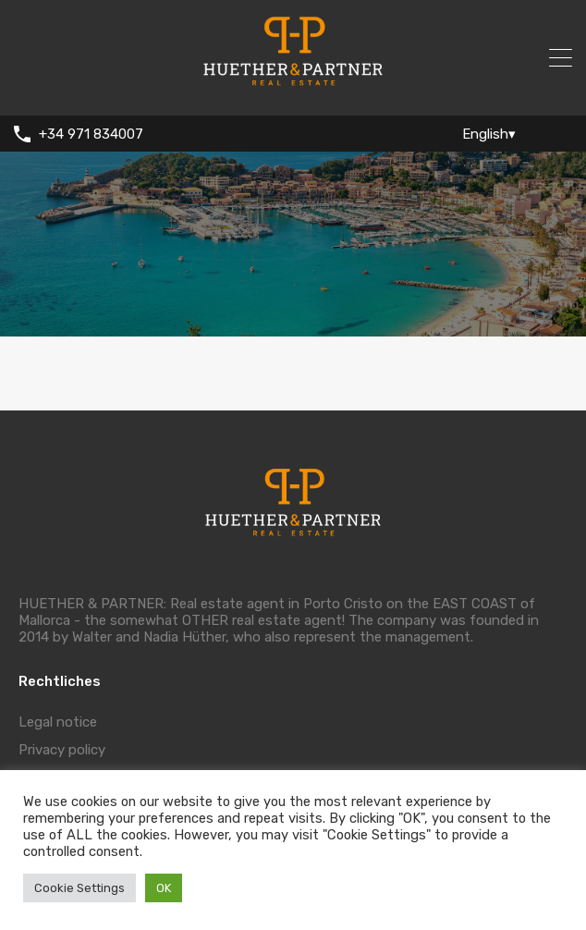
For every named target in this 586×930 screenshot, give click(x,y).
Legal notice (57, 722)
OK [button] (163, 888)
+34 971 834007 (91, 134)
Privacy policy (61, 749)
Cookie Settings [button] (79, 888)
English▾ (489, 134)
